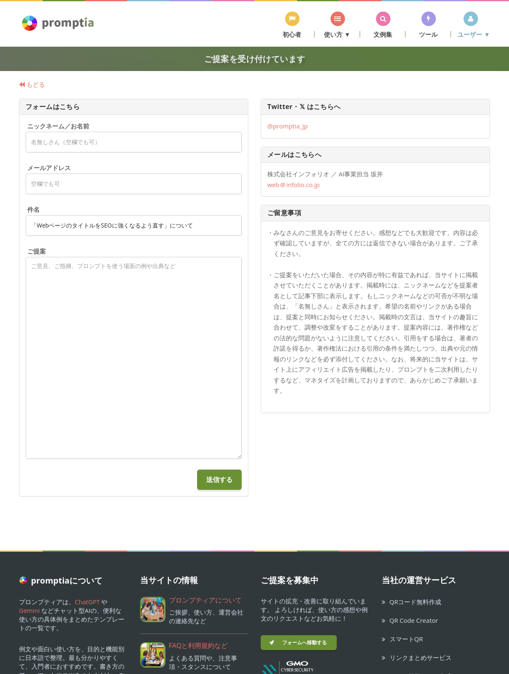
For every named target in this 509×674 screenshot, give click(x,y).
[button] (292, 24)
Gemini (29, 610)
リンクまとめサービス (417, 657)
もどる (32, 84)
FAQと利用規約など (198, 645)
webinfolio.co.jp (293, 184)
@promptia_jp (287, 126)
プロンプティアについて (205, 600)
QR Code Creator (410, 620)
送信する (219, 479)
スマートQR (402, 639)
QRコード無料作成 (412, 602)
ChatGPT (87, 602)
